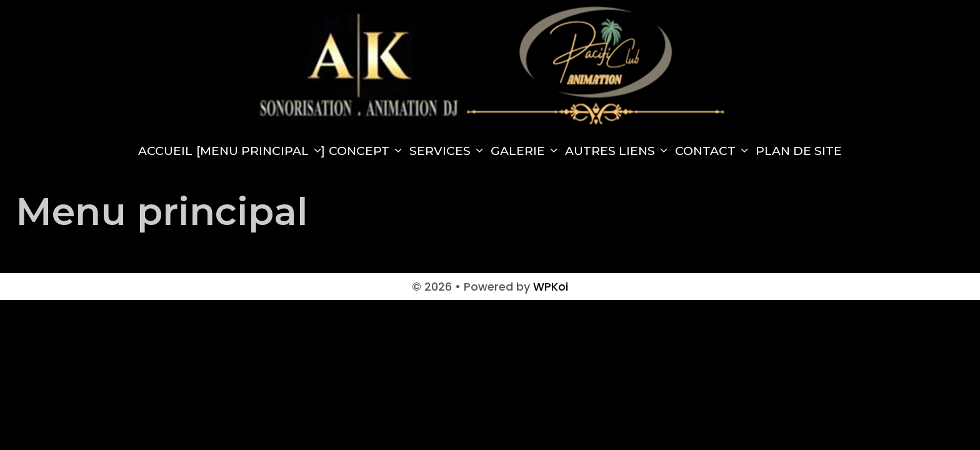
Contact (713, 151)
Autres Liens (618, 151)
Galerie (526, 151)
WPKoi (550, 286)
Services (448, 151)
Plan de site (799, 151)
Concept (367, 151)
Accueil (165, 151)
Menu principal (262, 151)
